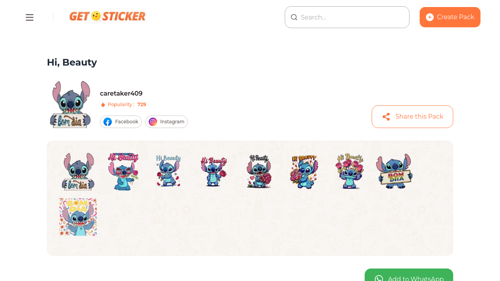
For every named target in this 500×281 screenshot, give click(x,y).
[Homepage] (108, 17)
